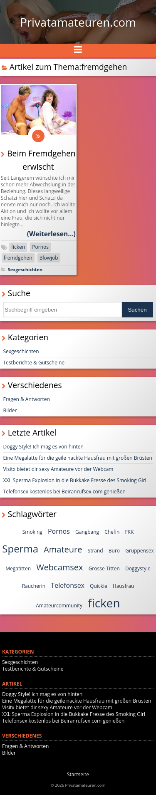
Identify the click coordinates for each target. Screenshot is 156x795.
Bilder (10, 410)
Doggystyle (138, 568)
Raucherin (34, 585)
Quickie (98, 585)
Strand (95, 550)
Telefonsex (67, 585)
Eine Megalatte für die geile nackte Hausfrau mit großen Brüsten (77, 457)
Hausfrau (123, 585)
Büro (114, 550)
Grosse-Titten (104, 568)
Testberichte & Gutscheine (34, 362)
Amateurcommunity (59, 605)
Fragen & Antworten (26, 399)
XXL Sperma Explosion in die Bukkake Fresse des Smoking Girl (74, 480)
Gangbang (87, 531)
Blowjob (49, 257)
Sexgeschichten (25, 269)
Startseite (78, 774)
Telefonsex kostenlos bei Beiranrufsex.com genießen (64, 491)
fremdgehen (18, 257)
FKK (129, 531)
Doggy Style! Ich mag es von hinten (43, 446)
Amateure (63, 549)
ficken (18, 246)
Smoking (32, 531)
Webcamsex (59, 567)
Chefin (111, 531)
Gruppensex (139, 550)
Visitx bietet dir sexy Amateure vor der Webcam (58, 469)
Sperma (20, 548)
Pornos (40, 246)
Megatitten (18, 568)
